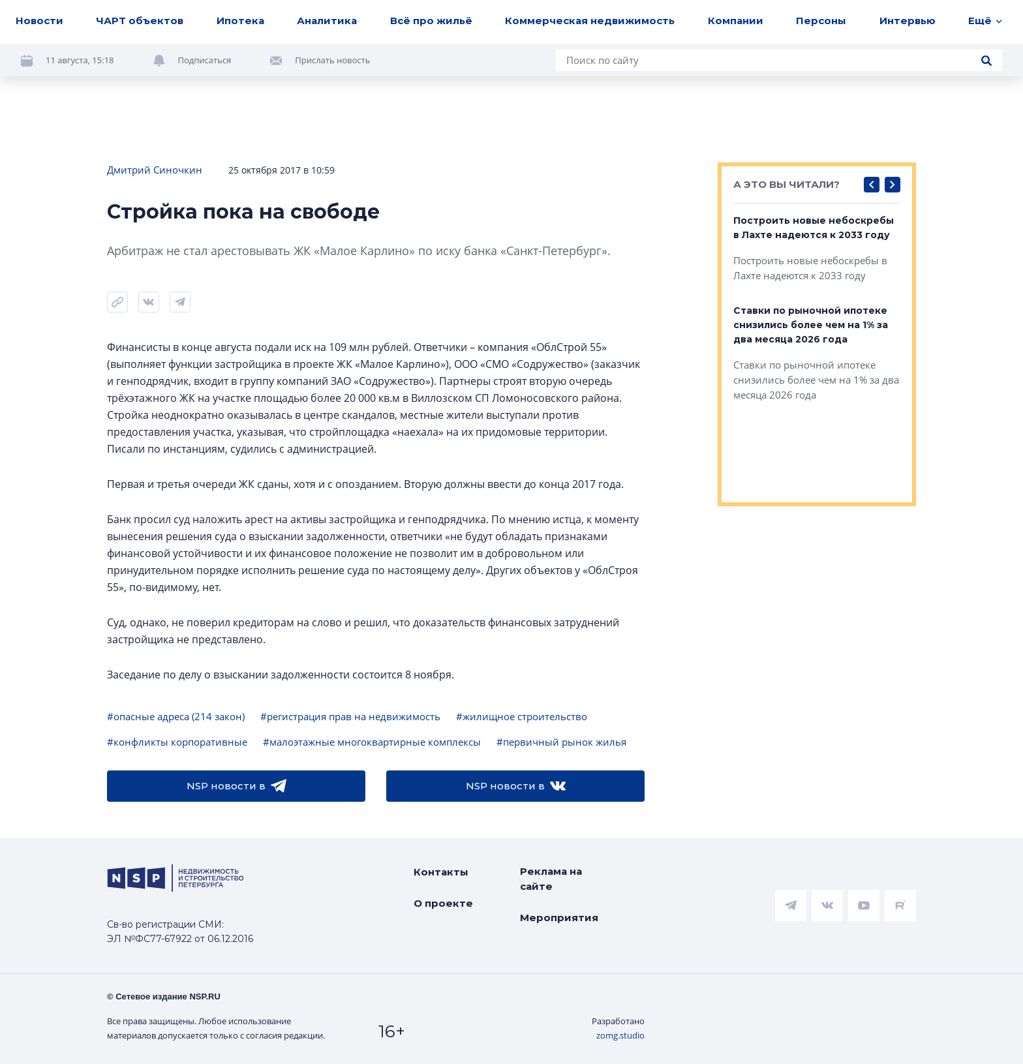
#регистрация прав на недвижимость (350, 716)
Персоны (821, 20)
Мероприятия (559, 917)
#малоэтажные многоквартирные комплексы (372, 741)
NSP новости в (236, 786)
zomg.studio (620, 1035)
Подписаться (205, 60)
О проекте (443, 903)
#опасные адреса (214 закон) (176, 716)
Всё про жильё (431, 20)
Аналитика (327, 20)
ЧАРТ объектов (139, 20)
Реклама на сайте (551, 878)
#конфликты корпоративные (177, 741)
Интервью (907, 20)
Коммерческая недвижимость (590, 20)
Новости (39, 20)
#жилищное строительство (521, 716)
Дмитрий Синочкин (154, 169)
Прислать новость (332, 60)
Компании (735, 20)
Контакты (441, 872)
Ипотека (240, 20)
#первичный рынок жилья (561, 741)
